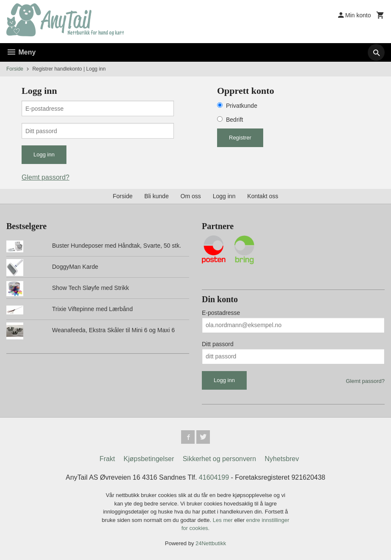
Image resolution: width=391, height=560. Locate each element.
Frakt (107, 458)
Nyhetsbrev (282, 458)
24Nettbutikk (211, 543)
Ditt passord (218, 344)
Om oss (191, 196)
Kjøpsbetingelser (149, 458)
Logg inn (224, 196)
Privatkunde (241, 105)
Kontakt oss (262, 196)
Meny (21, 52)
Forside (14, 69)
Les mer (223, 520)
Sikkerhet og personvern (219, 458)
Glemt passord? (45, 177)
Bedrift (234, 119)
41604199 (214, 477)
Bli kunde (156, 196)
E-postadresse (221, 312)
